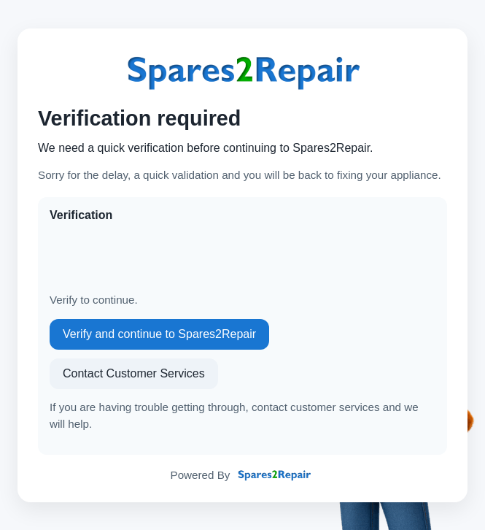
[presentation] (160, 257)
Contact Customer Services (134, 373)
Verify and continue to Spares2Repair (159, 334)
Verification (81, 215)
